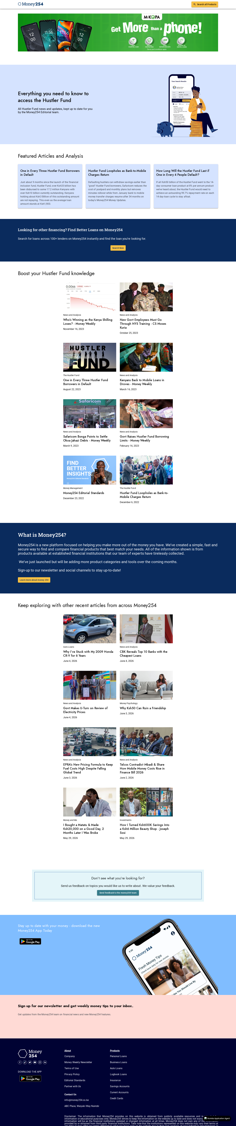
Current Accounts (119, 1092)
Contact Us (70, 1094)
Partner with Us (72, 1086)
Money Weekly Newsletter (78, 1062)
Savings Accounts (119, 1086)
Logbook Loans (118, 1074)
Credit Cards (116, 1098)
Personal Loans (118, 1056)
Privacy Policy (72, 1074)
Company (69, 1056)
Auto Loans (116, 1068)
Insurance (115, 1080)
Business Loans (118, 1062)
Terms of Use (71, 1068)
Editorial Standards (74, 1080)
